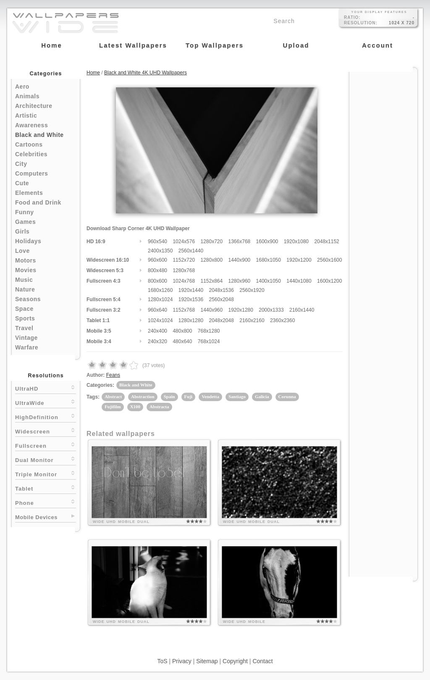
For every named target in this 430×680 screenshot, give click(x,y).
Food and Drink (38, 202)
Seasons (28, 299)
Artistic (26, 115)
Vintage (26, 337)
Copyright (235, 661)
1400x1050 (268, 281)
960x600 (157, 260)
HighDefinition (45, 416)
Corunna (287, 396)
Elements (29, 192)
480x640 (182, 341)
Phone (45, 502)
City (21, 163)
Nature (25, 289)
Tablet (45, 488)
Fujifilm (113, 406)
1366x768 (239, 241)
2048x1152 (326, 241)
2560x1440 (190, 251)
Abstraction (143, 396)
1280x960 (239, 281)
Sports (25, 318)
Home (93, 73)
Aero (22, 86)
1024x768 (184, 281)
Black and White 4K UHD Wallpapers (145, 73)
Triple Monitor (45, 474)
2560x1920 (251, 290)
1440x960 (211, 310)
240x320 (157, 341)
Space (24, 308)
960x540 (157, 241)
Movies (25, 270)
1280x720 (211, 241)
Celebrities (31, 154)
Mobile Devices (36, 517)
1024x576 (184, 241)
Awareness (31, 125)
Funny (24, 212)
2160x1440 (301, 310)
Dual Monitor (45, 459)
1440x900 (239, 260)
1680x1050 (268, 260)
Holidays (28, 241)
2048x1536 (221, 290)
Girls (22, 231)
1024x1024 (160, 320)
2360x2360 (282, 320)
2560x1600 (329, 260)
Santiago (237, 396)
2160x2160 (251, 320)
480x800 (182, 331)
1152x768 (184, 310)
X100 (135, 406)
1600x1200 (329, 281)
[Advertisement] (383, 198)
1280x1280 (190, 320)
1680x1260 (160, 290)
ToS (162, 661)
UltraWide (45, 402)
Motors (25, 260)
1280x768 (184, 270)
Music (24, 279)
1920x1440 (190, 290)
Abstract (113, 396)
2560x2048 (221, 299)
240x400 (157, 331)
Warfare (26, 347)
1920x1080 (296, 241)
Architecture (33, 105)
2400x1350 (160, 251)
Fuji (188, 396)
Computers (31, 173)
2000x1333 (271, 310)
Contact (262, 661)
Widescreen (45, 431)
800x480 (157, 270)
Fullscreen (45, 445)
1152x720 (184, 260)
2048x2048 (221, 320)
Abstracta (159, 406)
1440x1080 (298, 281)
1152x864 (211, 281)
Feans (113, 375)
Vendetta (210, 396)
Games (25, 221)
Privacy (181, 661)
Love (22, 250)
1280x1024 (160, 299)
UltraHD (45, 388)
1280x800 (211, 260)
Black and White (39, 134)
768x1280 (209, 331)
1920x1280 (240, 310)
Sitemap (207, 661)
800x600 (157, 281)
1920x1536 (190, 299)
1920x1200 (298, 260)
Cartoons (28, 144)
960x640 (157, 310)
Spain (169, 396)
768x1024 (209, 341)
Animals (27, 96)
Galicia (262, 396)
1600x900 (267, 241)
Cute (22, 183)
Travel (24, 328)
